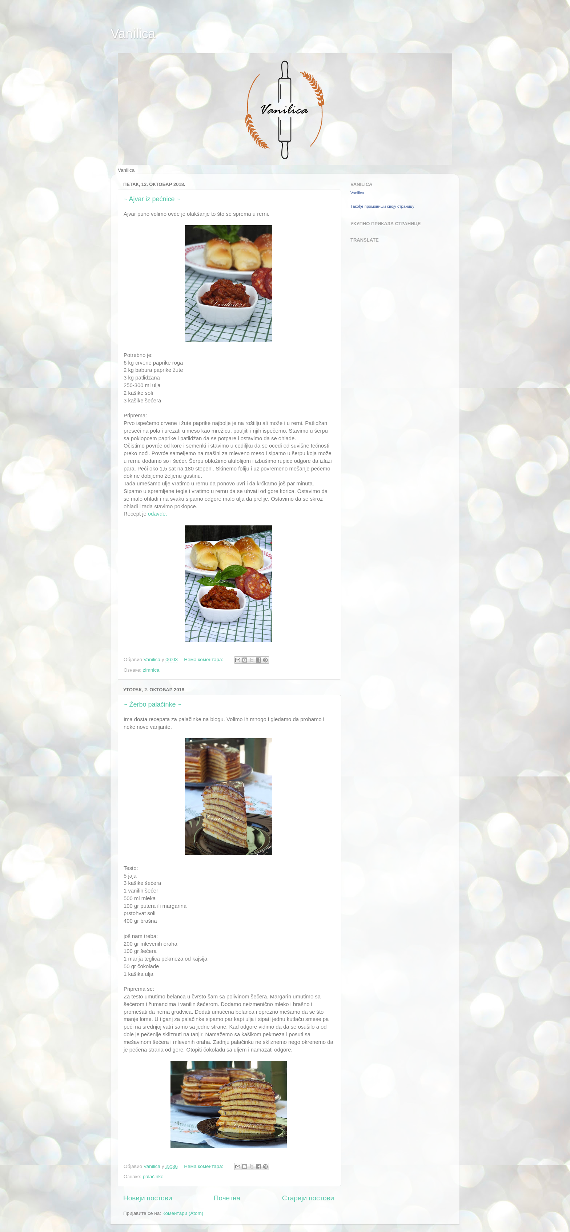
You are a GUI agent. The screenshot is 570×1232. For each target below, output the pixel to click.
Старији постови (308, 1198)
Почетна (227, 1198)
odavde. (157, 514)
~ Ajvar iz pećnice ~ (152, 199)
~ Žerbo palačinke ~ (152, 704)
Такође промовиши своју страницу (382, 206)
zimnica (151, 670)
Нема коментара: (204, 659)
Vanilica (133, 33)
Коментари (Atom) (182, 1213)
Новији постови (147, 1198)
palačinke (153, 1176)
